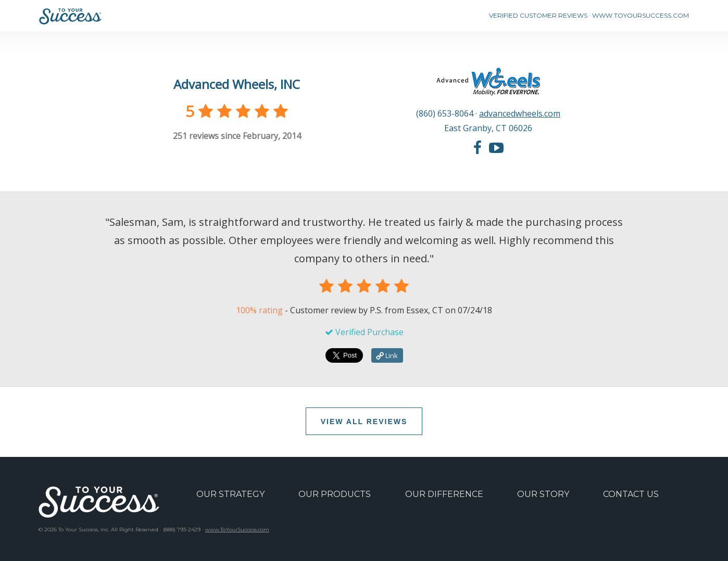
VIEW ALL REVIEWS (364, 421)
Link (387, 355)
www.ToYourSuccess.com (237, 529)
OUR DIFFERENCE (444, 494)
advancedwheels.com (519, 113)
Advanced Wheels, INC (236, 84)
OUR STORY (543, 494)
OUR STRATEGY (230, 494)
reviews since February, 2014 (237, 136)
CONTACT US (631, 494)
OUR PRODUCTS (334, 494)
